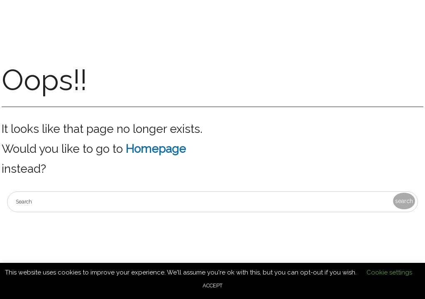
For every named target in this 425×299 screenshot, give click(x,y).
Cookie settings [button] (389, 272)
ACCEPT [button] (212, 285)
